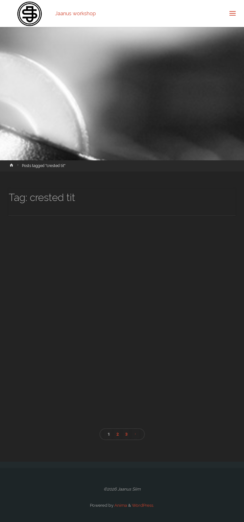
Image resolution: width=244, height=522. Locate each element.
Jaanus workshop (75, 13)
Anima (120, 505)
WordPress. (143, 505)
